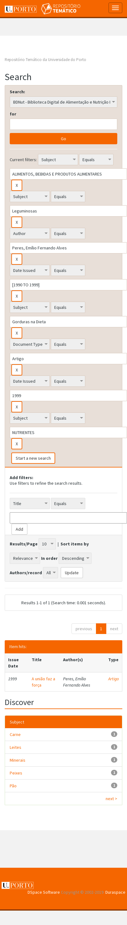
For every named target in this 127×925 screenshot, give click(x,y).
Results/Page (24, 544)
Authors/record (26, 572)
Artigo (113, 679)
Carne (15, 734)
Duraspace (115, 892)
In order (49, 558)
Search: (17, 92)
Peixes (16, 773)
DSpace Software (44, 892)
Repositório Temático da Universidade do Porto (45, 59)
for (13, 114)
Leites (15, 747)
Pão (13, 786)
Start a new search (33, 458)
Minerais (17, 760)
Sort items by (75, 544)
